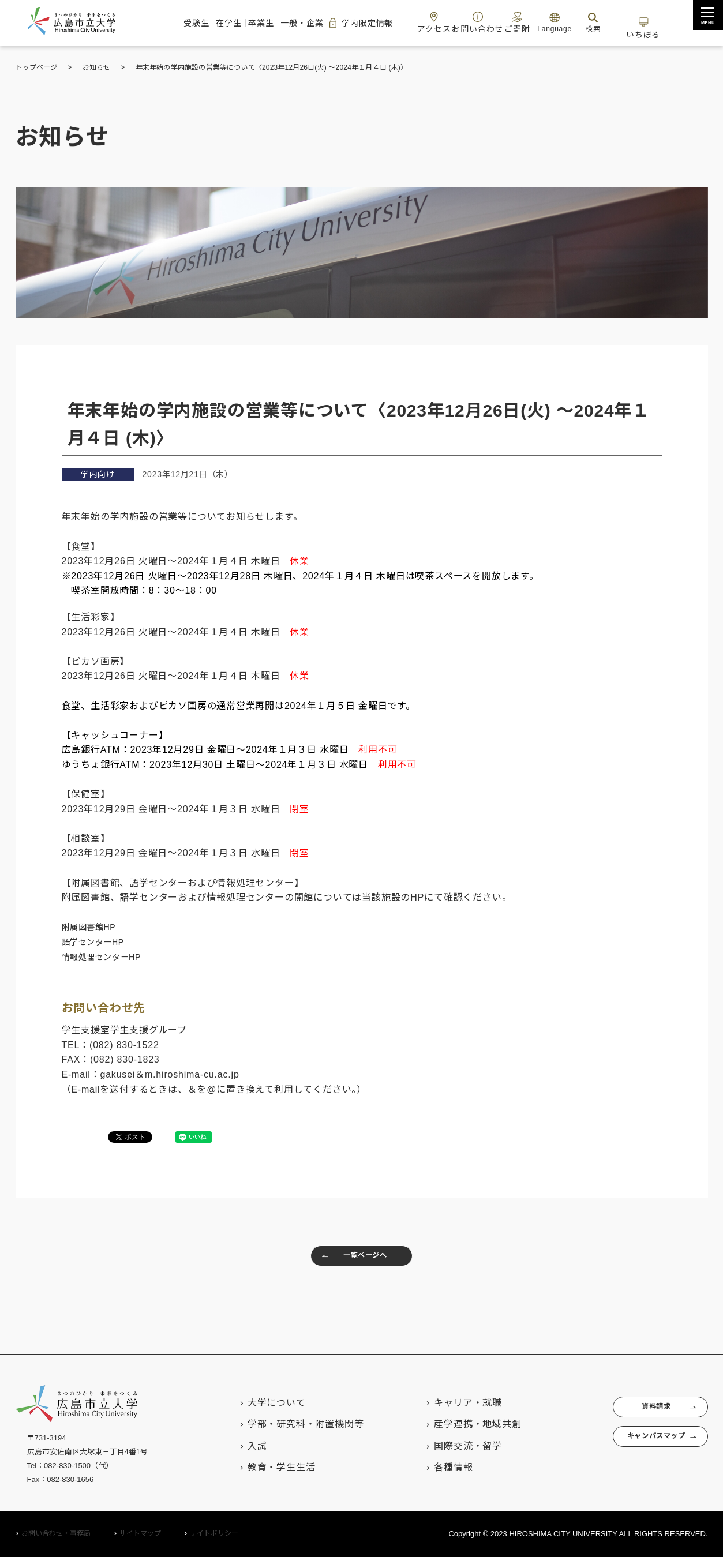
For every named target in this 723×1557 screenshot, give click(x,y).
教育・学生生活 (260, 1467)
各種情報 (431, 1467)
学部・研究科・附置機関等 (284, 1425)
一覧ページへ (349, 1259)
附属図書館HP (93, 927)
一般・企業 (278, 23)
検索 (616, 22)
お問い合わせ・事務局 (56, 1534)
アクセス (438, 22)
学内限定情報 (351, 23)
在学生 (181, 23)
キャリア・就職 (446, 1403)
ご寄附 (535, 22)
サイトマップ (140, 1534)
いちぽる (680, 22)
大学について (255, 1403)
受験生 (138, 23)
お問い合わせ (488, 22)
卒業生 (226, 23)
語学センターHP (98, 942)
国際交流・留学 (446, 1446)
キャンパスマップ (643, 1445)
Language (577, 22)
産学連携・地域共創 (455, 1425)
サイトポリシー (214, 1534)
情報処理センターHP (107, 957)
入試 (235, 1446)
